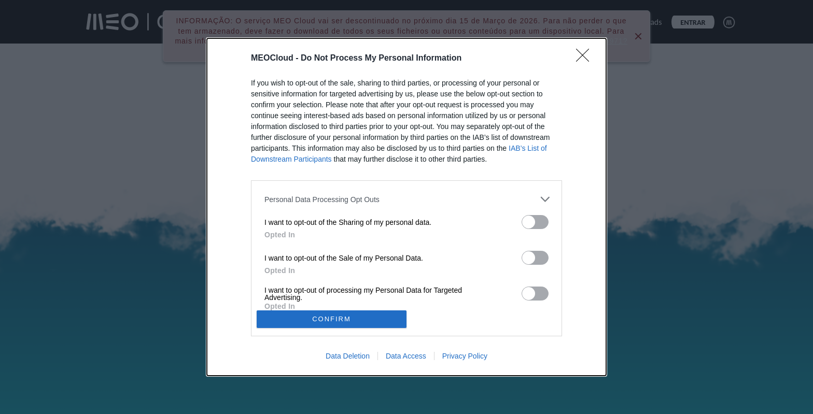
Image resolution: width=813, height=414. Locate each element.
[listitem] (406, 199)
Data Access (406, 356)
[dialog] (406, 207)
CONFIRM (331, 319)
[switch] (535, 222)
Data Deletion (348, 356)
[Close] (586, 58)
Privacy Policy (464, 356)
